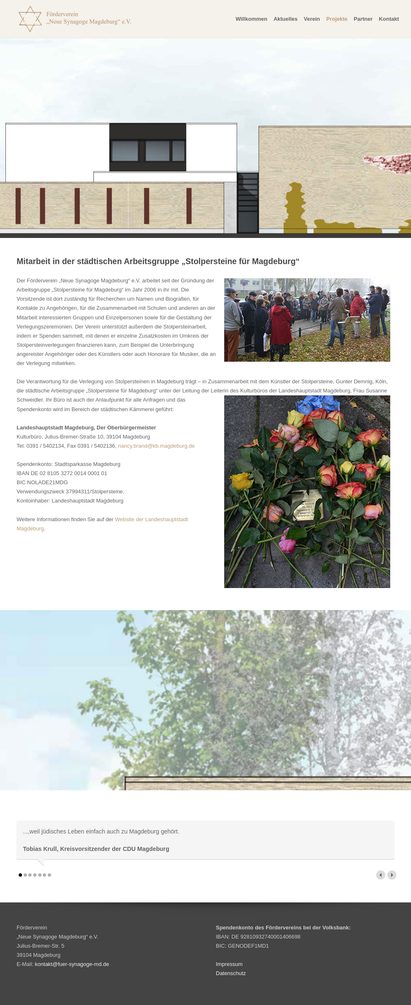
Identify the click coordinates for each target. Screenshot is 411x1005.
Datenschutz (231, 973)
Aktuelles (286, 19)
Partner (363, 19)
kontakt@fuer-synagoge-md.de (72, 964)
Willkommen (251, 19)
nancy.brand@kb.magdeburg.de (156, 446)
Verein (312, 19)
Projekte (336, 19)
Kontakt (389, 19)
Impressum (229, 964)
